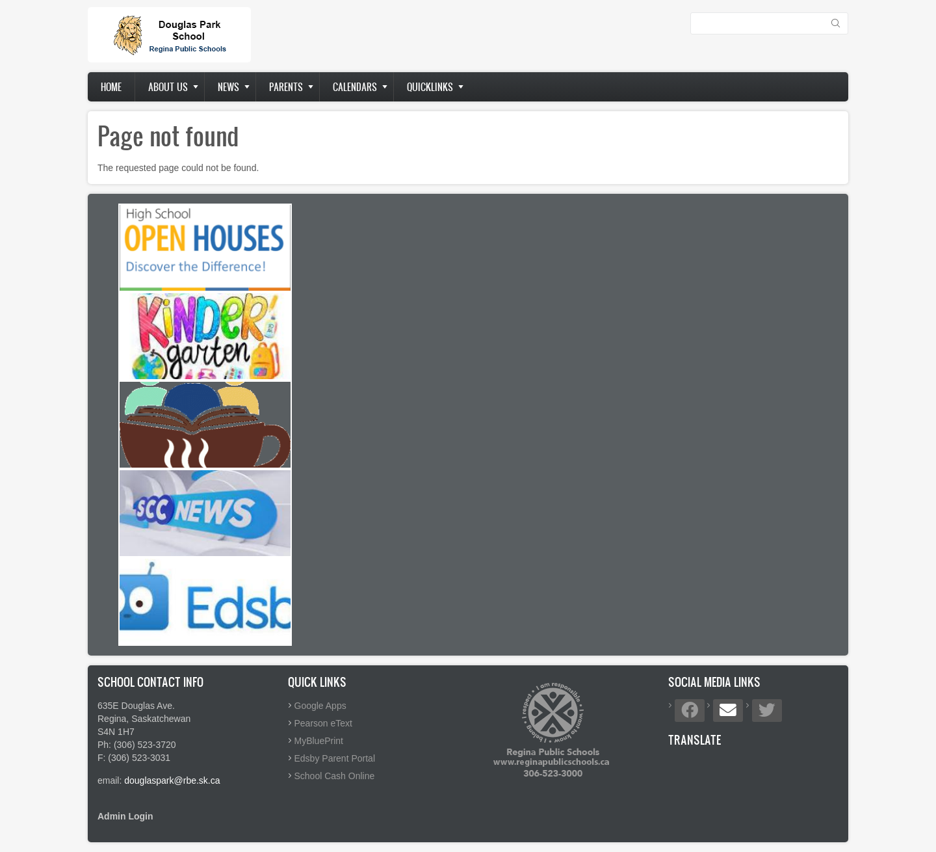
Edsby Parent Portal (335, 758)
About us (168, 87)
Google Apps (320, 705)
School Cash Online (334, 776)
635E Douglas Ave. (136, 705)
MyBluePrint (318, 741)
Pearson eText (323, 723)
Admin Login (125, 816)
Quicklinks (430, 87)
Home (111, 87)
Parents (286, 87)
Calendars (355, 87)
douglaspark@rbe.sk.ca (172, 780)
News (228, 87)
